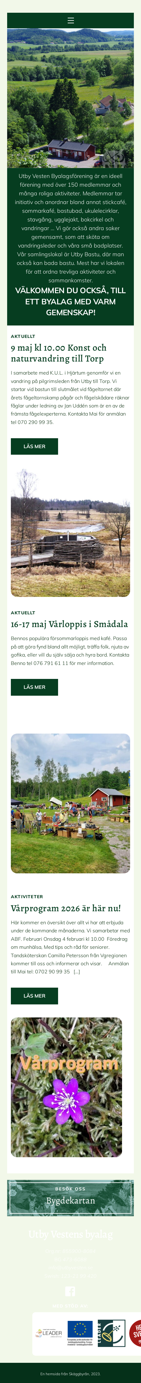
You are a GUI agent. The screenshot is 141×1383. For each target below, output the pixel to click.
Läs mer (34, 446)
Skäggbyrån (79, 1374)
